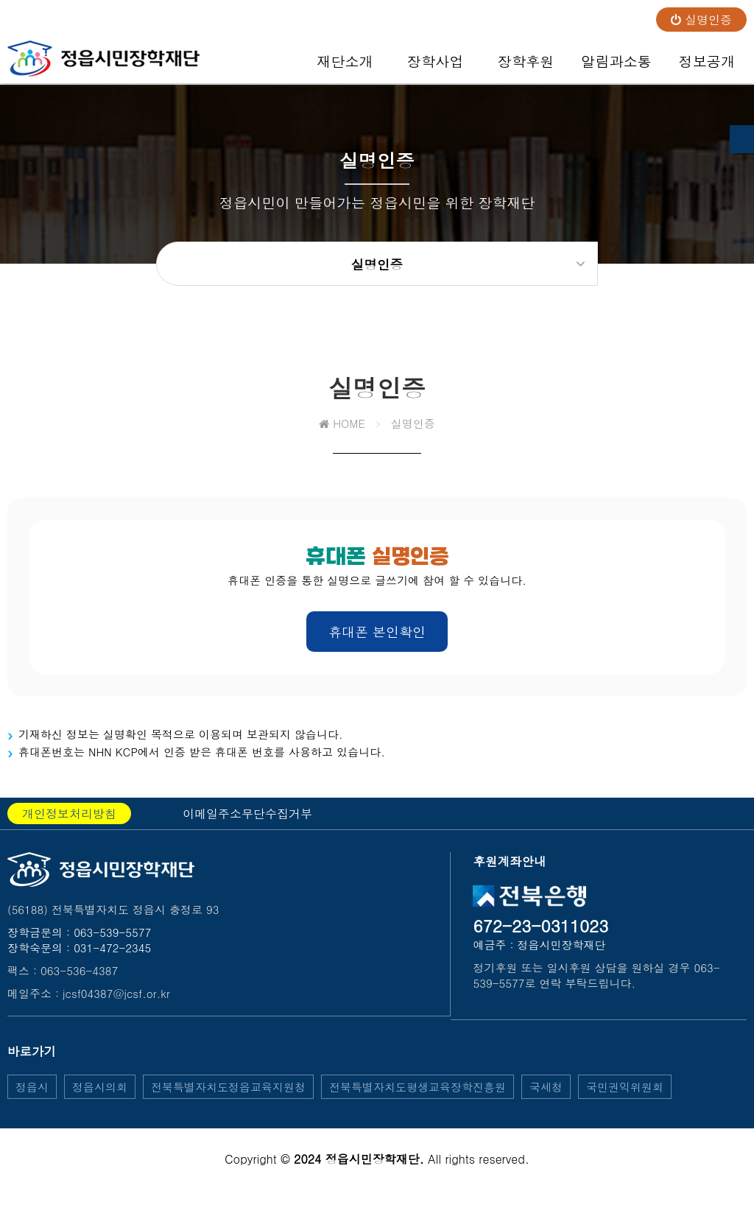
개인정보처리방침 (69, 825)
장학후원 (526, 67)
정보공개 (706, 67)
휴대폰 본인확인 (377, 643)
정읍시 (32, 1098)
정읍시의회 (99, 1098)
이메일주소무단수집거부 (247, 825)
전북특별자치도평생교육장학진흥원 (417, 1098)
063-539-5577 (112, 944)
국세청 (546, 1098)
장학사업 (435, 67)
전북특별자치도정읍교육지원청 (228, 1098)
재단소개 (345, 67)
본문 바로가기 (0, 0)
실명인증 (701, 19)
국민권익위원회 (624, 1098)
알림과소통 (616, 67)
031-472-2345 (112, 959)
